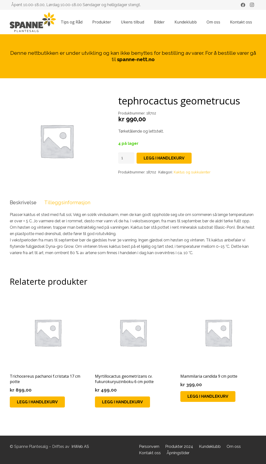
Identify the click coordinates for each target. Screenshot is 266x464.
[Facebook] (243, 4)
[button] (37, 401)
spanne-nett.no (136, 59)
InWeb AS (80, 446)
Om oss (234, 446)
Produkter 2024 (179, 446)
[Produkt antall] (126, 158)
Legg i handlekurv (164, 158)
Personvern (149, 446)
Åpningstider (178, 453)
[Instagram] (251, 4)
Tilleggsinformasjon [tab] (67, 202)
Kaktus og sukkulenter (192, 172)
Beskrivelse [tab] (23, 202)
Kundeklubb (210, 446)
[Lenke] (33, 22)
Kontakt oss (150, 453)
